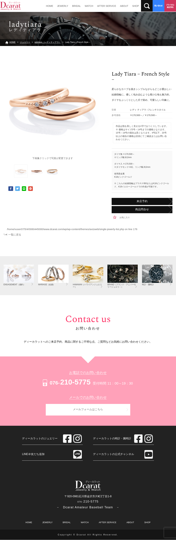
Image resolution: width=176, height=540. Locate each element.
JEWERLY (62, 6)
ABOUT (123, 6)
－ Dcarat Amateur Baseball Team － (88, 507)
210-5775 (66, 382)
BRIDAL (76, 6)
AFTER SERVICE (106, 6)
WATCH (88, 6)
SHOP (134, 6)
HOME (49, 6)
